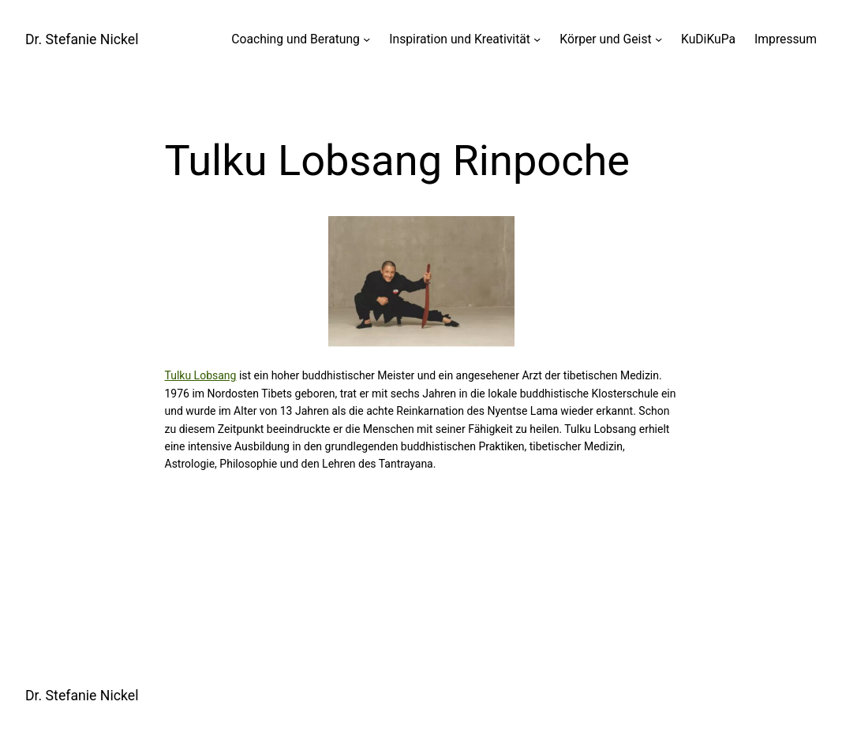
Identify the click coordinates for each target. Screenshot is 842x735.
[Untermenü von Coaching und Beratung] (366, 39)
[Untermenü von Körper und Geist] (658, 39)
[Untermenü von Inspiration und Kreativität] (537, 39)
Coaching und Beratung (295, 39)
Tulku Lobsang (201, 375)
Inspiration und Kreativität (459, 39)
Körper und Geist (605, 39)
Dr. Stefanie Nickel (82, 39)
